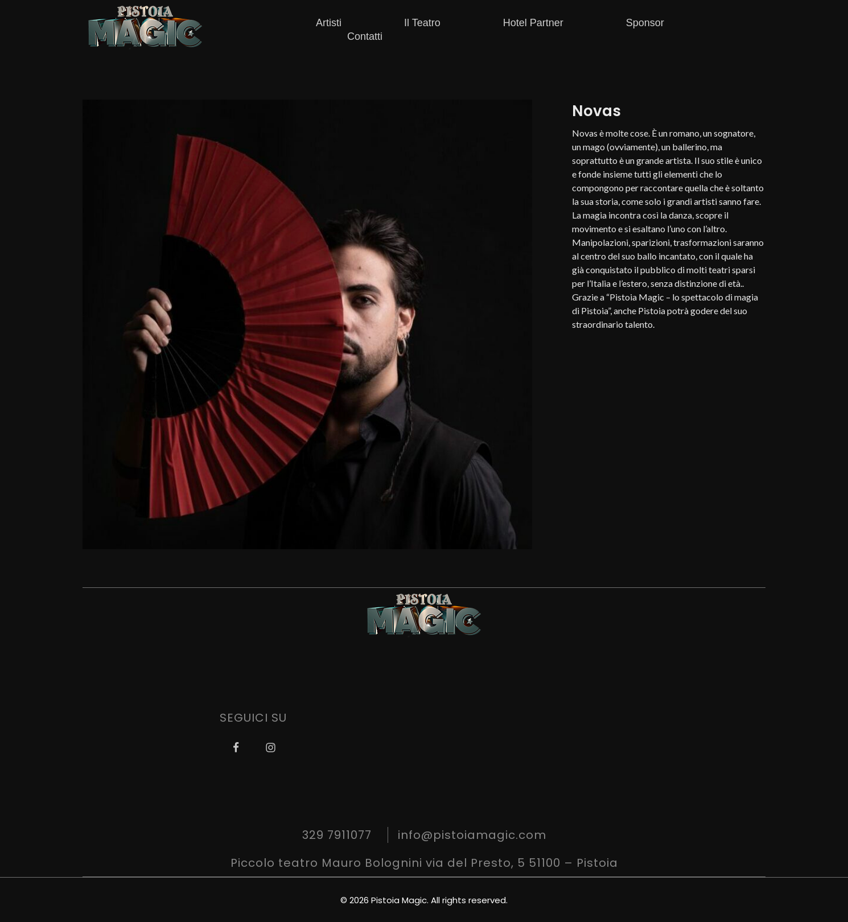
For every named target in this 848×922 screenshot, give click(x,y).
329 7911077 (337, 835)
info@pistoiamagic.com (472, 835)
